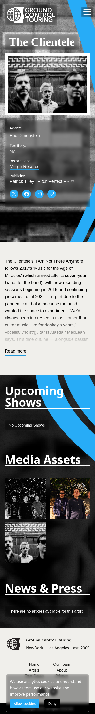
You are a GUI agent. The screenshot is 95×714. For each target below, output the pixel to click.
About (62, 670)
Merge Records (24, 166)
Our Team (61, 664)
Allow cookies (25, 703)
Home (34, 664)
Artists (34, 670)
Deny (52, 703)
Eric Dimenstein (25, 135)
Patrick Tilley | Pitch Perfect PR (42, 181)
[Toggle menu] (87, 12)
